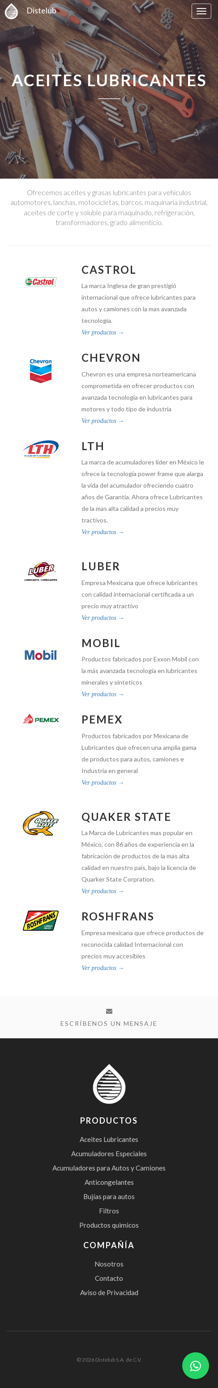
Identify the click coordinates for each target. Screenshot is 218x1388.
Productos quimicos (109, 1225)
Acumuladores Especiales (109, 1154)
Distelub (28, 10)
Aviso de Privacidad (109, 1292)
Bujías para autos (109, 1196)
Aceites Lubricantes (109, 1139)
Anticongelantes (109, 1182)
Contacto (109, 1278)
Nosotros (109, 1264)
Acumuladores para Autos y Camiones (109, 1168)
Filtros (109, 1211)
